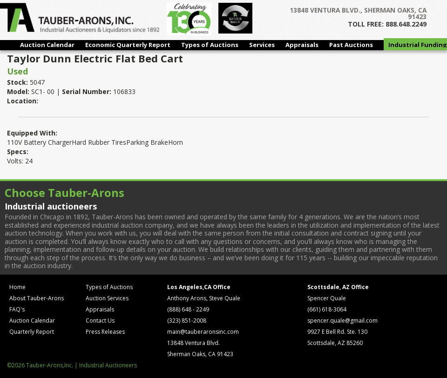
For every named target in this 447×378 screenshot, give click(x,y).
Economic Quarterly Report (127, 44)
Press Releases (105, 332)
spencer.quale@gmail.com (342, 320)
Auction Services (107, 298)
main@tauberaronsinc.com (203, 332)
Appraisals (301, 44)
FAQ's (17, 309)
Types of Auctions (209, 44)
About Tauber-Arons (36, 298)
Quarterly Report (31, 332)
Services (262, 44)
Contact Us (100, 320)
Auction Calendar (47, 44)
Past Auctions (351, 44)
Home (17, 287)
